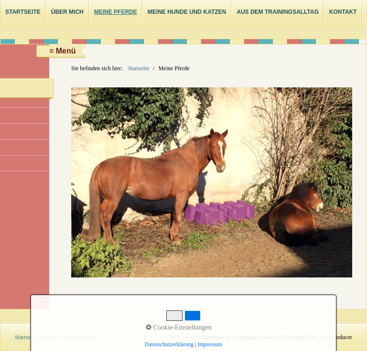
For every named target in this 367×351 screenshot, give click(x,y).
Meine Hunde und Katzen (187, 12)
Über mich (67, 12)
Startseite (23, 12)
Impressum (79, 337)
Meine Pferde (115, 12)
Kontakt (343, 12)
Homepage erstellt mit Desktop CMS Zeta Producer (292, 337)
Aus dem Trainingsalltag (278, 12)
